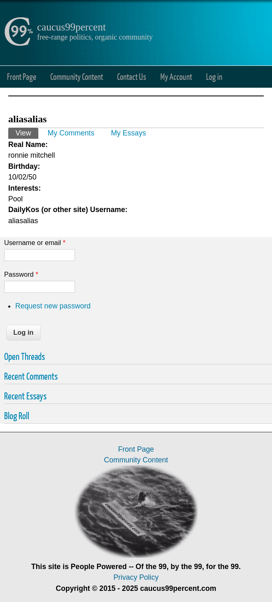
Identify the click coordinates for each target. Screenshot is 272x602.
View (27, 132)
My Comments (71, 133)
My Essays (128, 133)
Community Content (76, 76)
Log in (214, 76)
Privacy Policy (136, 577)
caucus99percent (71, 27)
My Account (176, 76)
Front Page (21, 76)
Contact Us (131, 76)
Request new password (53, 306)
